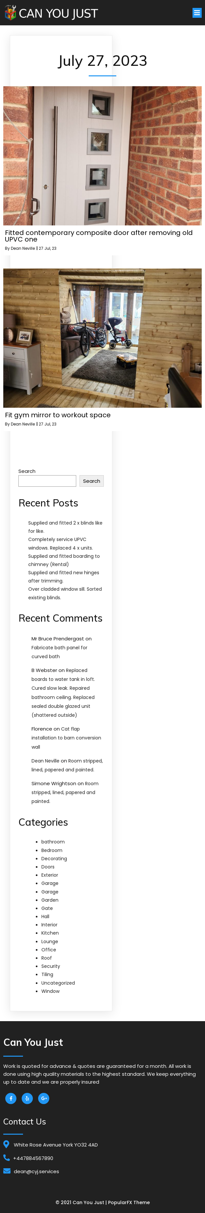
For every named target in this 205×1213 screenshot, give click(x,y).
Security (50, 966)
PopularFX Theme (129, 1202)
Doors (48, 867)
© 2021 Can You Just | (82, 1202)
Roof (46, 958)
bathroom (53, 842)
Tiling (47, 974)
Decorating (54, 858)
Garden (49, 900)
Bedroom (51, 850)
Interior (49, 924)
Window (50, 991)
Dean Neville (23, 248)
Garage (49, 883)
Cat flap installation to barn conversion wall (66, 738)
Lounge (49, 941)
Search (26, 471)
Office (48, 949)
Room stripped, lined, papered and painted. (65, 792)
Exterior (49, 875)
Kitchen (50, 933)
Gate (47, 908)
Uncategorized (58, 983)
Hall (45, 916)
